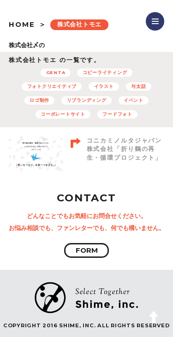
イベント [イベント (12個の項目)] (133, 100)
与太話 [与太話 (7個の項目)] (138, 86)
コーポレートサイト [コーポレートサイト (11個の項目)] (63, 114)
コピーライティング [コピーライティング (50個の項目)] (105, 72)
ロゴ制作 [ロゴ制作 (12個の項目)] (39, 100)
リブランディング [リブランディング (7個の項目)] (87, 100)
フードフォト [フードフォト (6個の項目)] (117, 114)
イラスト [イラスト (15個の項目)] (104, 86)
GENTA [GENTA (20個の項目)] (56, 72)
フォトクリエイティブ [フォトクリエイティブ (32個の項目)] (52, 86)
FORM (87, 250)
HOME (22, 24)
